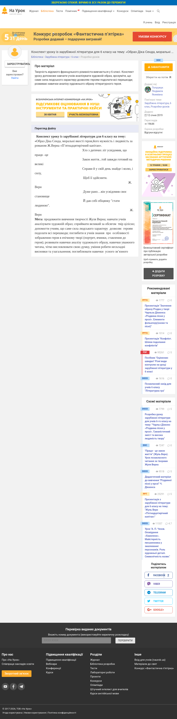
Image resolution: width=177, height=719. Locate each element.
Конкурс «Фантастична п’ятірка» (154, 668)
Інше (150, 11)
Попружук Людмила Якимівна (157, 91)
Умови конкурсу (152, 36)
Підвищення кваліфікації (98, 11)
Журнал (33, 11)
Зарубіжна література (157, 103)
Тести (59, 11)
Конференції (53, 668)
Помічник (72, 11)
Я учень (147, 22)
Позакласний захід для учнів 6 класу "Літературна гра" (158, 387)
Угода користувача (12, 712)
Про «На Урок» (10, 659)
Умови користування (35, 712)
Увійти (14, 78)
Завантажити (158, 67)
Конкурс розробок (79, 34)
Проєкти (95, 676)
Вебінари (51, 664)
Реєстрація (169, 22)
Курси (49, 672)
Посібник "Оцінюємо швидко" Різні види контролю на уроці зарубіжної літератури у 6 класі (158, 364)
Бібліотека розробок (102, 664)
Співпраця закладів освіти (18, 664)
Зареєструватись (16, 64)
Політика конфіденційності (62, 712)
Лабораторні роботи (102, 672)
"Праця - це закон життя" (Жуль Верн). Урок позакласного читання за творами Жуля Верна (156, 457)
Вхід (157, 22)
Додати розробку (158, 273)
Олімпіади (96, 685)
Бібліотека (47, 11)
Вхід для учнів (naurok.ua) (149, 659)
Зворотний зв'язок (16, 673)
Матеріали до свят (145, 664)
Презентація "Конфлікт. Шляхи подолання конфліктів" (158, 342)
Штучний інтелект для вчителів (109, 689)
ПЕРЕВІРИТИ (125, 640)
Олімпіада (137, 11)
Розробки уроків (160, 106)
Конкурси (122, 11)
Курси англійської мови (104, 693)
